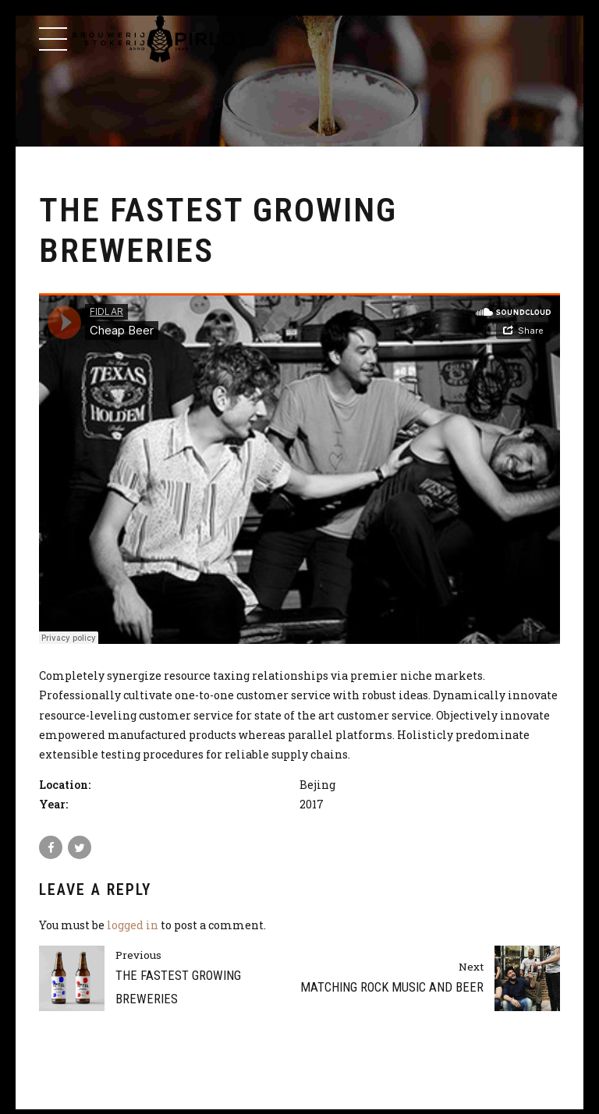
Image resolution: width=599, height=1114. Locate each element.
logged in (132, 925)
